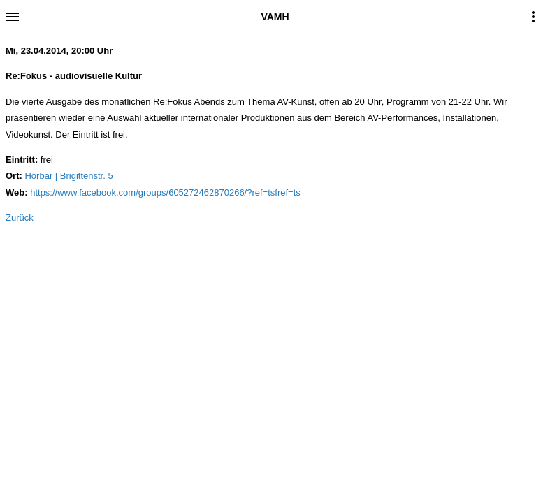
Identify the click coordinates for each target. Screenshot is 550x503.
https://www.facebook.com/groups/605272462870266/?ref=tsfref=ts (165, 192)
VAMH (275, 16)
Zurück (20, 217)
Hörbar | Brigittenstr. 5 (68, 175)
